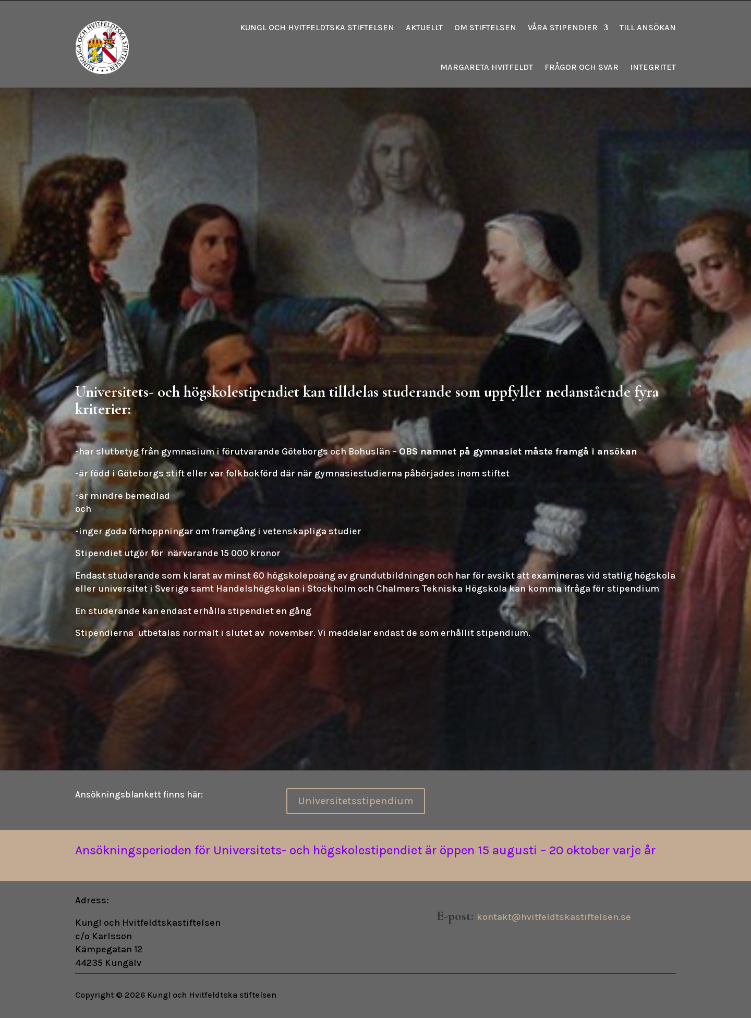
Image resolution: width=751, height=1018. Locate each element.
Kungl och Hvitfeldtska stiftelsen (317, 27)
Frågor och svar (581, 67)
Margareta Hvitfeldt (486, 67)
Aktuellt (424, 27)
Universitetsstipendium (356, 801)
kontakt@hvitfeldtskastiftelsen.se (554, 917)
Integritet (653, 67)
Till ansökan (648, 27)
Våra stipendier (563, 27)
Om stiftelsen (485, 27)
